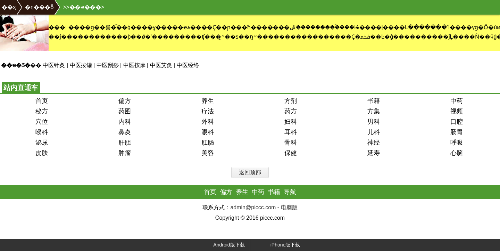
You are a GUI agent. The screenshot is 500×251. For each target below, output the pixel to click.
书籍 (373, 100)
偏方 (124, 100)
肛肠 (207, 142)
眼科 (207, 132)
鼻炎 (124, 132)
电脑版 (289, 207)
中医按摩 (134, 65)
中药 (456, 100)
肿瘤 (124, 152)
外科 (207, 121)
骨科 (290, 142)
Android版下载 (223, 245)
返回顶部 (250, 172)
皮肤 (41, 152)
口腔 (456, 121)
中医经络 (188, 65)
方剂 (290, 100)
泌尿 (41, 142)
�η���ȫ (39, 7)
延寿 (373, 152)
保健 (290, 152)
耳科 (290, 132)
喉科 (41, 132)
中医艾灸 (161, 65)
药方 (290, 111)
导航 (290, 191)
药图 (124, 111)
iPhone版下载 (278, 245)
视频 (456, 111)
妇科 (290, 121)
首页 (41, 100)
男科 (373, 121)
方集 (373, 111)
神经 (373, 142)
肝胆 (124, 142)
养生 (207, 100)
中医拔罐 (81, 65)
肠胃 (456, 132)
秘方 (41, 111)
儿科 (373, 132)
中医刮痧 (108, 65)
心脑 (456, 152)
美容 (207, 152)
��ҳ (9, 7)
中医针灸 (54, 65)
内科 (124, 121)
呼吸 (456, 142)
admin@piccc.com (253, 207)
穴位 (41, 121)
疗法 (207, 111)
